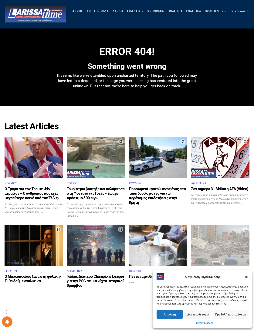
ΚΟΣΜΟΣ (11, 183)
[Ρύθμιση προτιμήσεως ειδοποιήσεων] (7, 321)
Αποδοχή (170, 314)
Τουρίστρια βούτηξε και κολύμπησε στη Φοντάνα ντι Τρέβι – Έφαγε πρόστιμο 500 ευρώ (95, 193)
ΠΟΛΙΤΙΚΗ (136, 271)
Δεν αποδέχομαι (198, 314)
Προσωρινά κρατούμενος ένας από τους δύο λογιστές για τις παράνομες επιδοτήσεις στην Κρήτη (157, 196)
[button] (246, 277)
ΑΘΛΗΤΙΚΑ (199, 183)
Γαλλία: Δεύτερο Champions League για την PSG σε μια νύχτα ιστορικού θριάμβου (95, 281)
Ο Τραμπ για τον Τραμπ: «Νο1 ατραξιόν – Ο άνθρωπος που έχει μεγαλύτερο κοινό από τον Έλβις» (32, 193)
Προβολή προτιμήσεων (230, 314)
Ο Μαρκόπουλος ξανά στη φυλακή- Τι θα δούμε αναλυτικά (33, 278)
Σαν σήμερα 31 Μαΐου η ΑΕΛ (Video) (219, 189)
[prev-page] (7, 312)
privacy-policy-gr (204, 323)
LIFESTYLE (12, 271)
